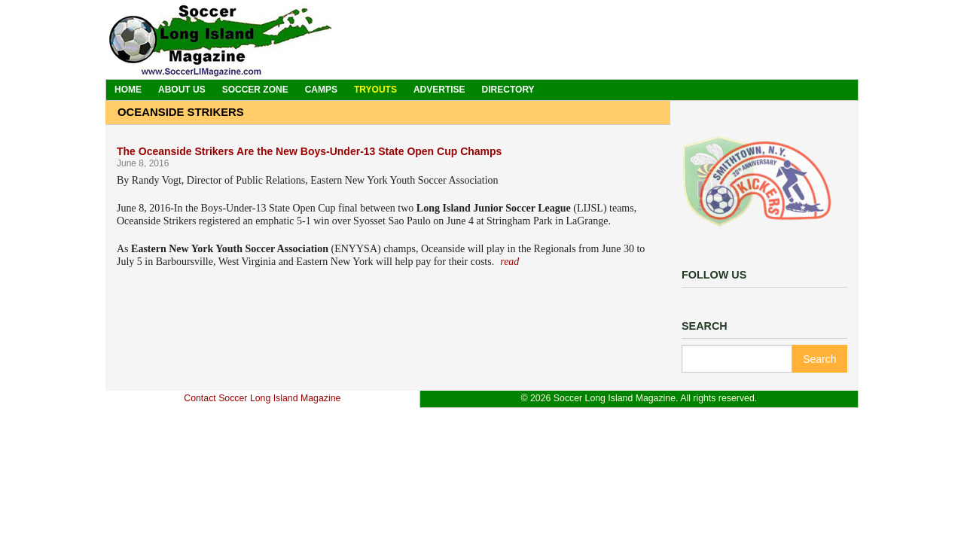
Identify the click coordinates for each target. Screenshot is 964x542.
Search (819, 359)
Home (128, 89)
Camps (321, 89)
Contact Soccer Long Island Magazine (262, 398)
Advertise (439, 89)
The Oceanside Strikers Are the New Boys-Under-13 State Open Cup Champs (309, 151)
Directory (508, 89)
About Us (182, 89)
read (509, 261)
